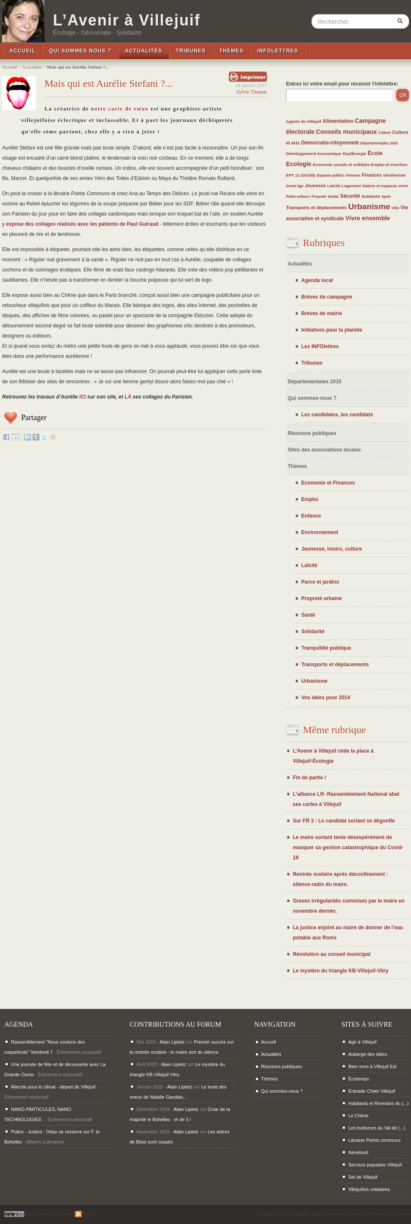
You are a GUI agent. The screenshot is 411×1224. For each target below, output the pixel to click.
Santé (333, 196)
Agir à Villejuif (362, 1041)
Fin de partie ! (309, 778)
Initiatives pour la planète (331, 330)
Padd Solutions (324, 1214)
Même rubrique (334, 729)
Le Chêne (358, 1115)
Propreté (318, 196)
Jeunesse (315, 185)
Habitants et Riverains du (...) (378, 1103)
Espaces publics (331, 175)
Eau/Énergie (354, 153)
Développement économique (314, 153)
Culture (384, 132)
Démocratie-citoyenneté (330, 143)
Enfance (311, 516)
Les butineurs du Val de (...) (376, 1127)
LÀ (128, 397)
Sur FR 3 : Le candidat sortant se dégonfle (344, 821)
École (375, 153)
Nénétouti (358, 1152)
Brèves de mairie (321, 313)
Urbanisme (369, 206)
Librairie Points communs (374, 1140)
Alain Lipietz (171, 1041)
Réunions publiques (312, 433)
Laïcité (333, 185)
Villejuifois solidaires (369, 1189)
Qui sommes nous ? (80, 51)
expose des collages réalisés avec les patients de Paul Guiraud (82, 224)
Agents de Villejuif (303, 121)
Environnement (319, 532)
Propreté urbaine (321, 598)
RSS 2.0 (86, 1214)
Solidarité (370, 196)
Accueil (22, 51)
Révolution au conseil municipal (331, 954)
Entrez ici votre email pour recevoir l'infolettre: (342, 84)
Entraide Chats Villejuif (371, 1091)
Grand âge (294, 186)
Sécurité (350, 196)
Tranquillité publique (326, 648)
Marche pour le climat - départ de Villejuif (53, 1086)
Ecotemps (358, 1078)
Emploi (309, 499)
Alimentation (337, 121)
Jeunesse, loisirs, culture (331, 549)
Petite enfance (298, 196)
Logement (351, 185)
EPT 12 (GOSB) (300, 175)
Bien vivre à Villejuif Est (372, 1066)
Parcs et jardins (320, 582)
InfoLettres (277, 51)
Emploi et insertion (389, 164)
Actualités (143, 51)
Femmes (353, 175)
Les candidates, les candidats (337, 415)
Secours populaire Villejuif (375, 1164)
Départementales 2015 (378, 143)
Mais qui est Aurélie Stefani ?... (108, 83)
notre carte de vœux (120, 108)
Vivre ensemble (367, 218)
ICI (82, 397)
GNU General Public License (386, 1214)
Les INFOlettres (320, 346)
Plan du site (62, 1214)
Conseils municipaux (346, 131)
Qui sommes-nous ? (312, 398)
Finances (372, 174)
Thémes (231, 51)
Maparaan (300, 1214)
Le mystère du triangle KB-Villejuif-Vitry (341, 971)
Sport (386, 196)
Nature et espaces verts (385, 185)
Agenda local (317, 280)
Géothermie (394, 175)
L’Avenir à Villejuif (126, 20)
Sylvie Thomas (251, 92)
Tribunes (191, 51)
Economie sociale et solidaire (342, 164)
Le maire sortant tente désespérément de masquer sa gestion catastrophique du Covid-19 (348, 847)
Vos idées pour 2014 (325, 698)
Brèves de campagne (326, 297)
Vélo (395, 208)
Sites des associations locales (324, 450)
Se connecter (38, 1214)
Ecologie (298, 164)
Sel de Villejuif (363, 1177)
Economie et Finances (328, 483)
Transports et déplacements (316, 207)
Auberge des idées (367, 1054)
